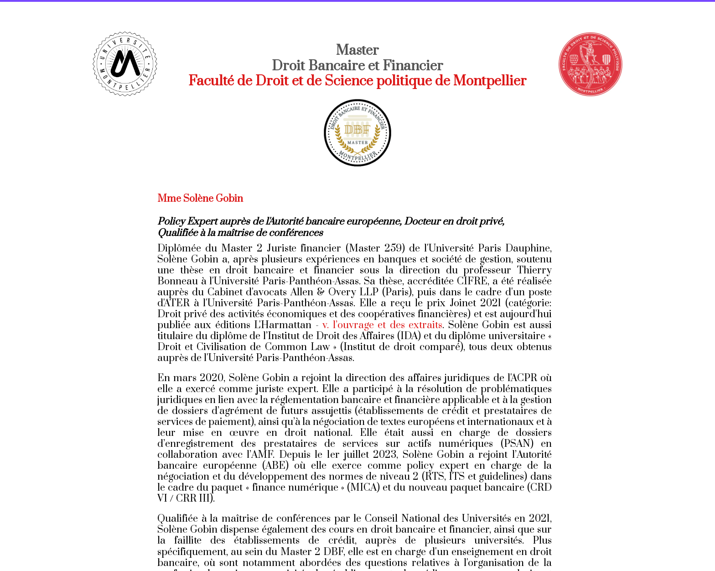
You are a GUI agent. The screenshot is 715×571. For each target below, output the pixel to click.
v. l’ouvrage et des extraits (382, 325)
